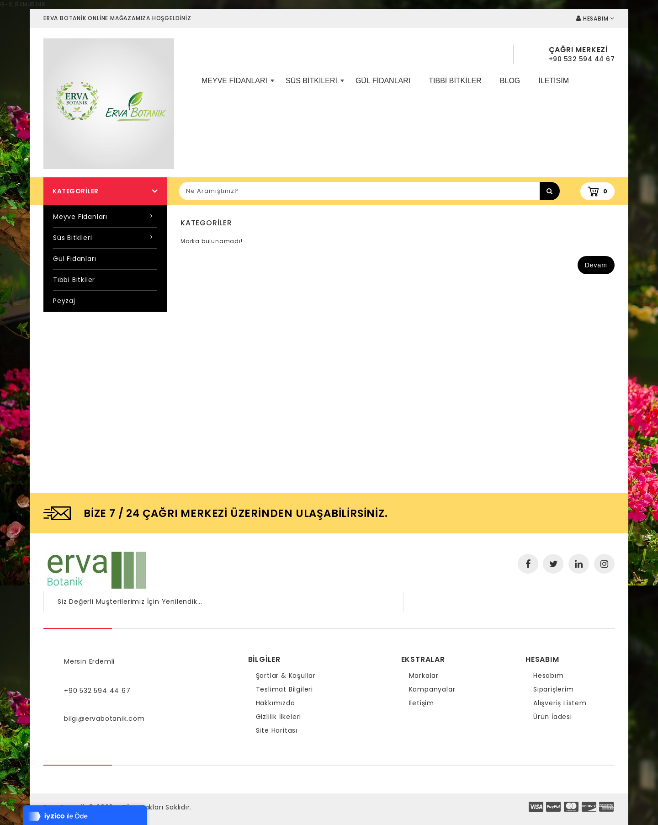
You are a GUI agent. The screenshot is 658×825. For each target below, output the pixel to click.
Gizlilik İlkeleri (279, 716)
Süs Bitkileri (314, 84)
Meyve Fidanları (237, 84)
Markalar (424, 675)
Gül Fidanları (383, 81)
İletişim (421, 703)
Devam (596, 265)
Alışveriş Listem (560, 703)
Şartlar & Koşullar (286, 675)
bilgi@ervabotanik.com (104, 718)
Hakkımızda (275, 703)
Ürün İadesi (552, 716)
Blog (510, 81)
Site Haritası (276, 730)
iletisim (553, 81)
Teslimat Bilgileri (284, 689)
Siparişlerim (553, 689)
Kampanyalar (432, 689)
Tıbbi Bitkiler (455, 81)
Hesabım (548, 675)
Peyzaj (64, 300)
